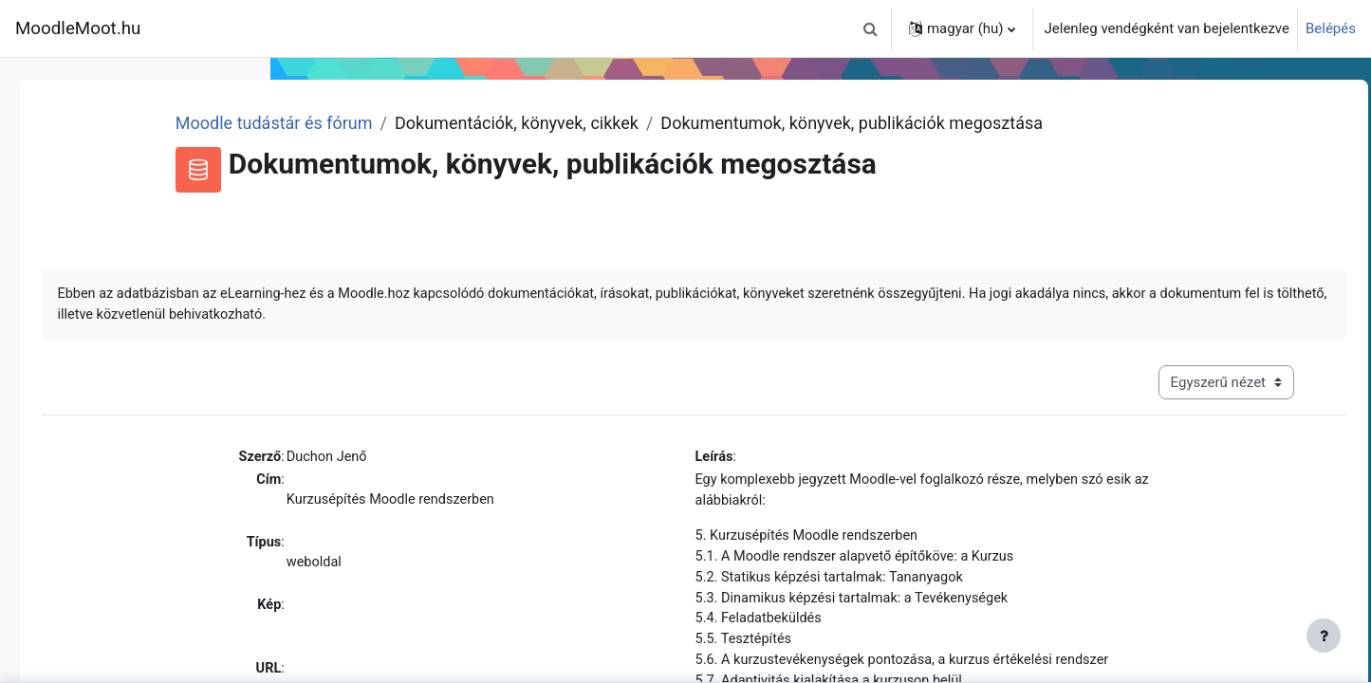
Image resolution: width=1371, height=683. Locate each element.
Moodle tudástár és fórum (508, 123)
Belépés (1331, 28)
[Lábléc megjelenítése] (1323, 635)
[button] (871, 28)
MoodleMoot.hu (77, 28)
